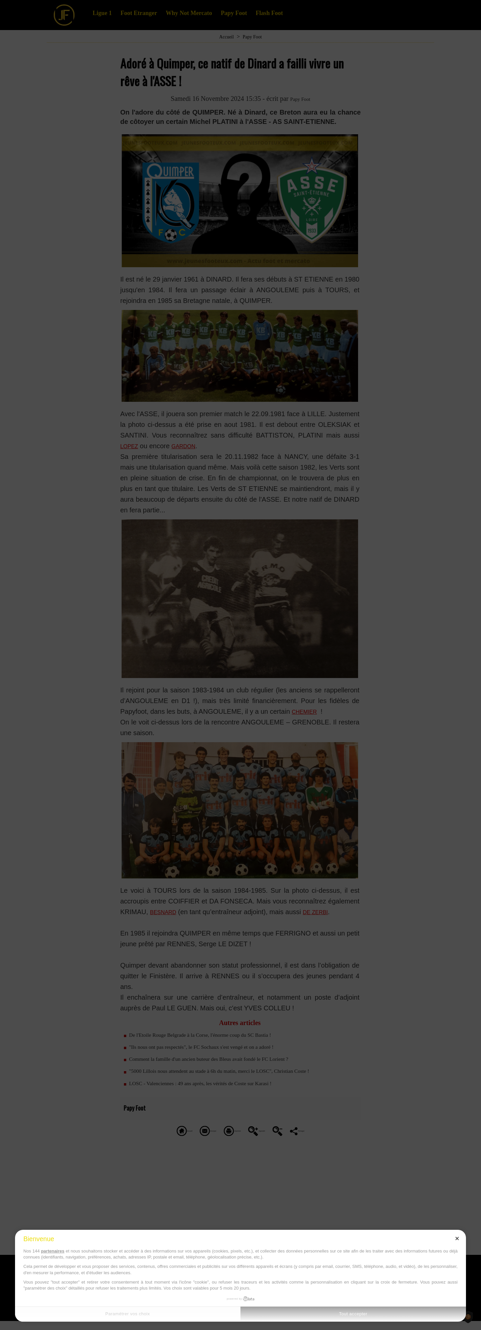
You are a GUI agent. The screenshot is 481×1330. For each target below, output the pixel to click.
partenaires (52, 1251)
